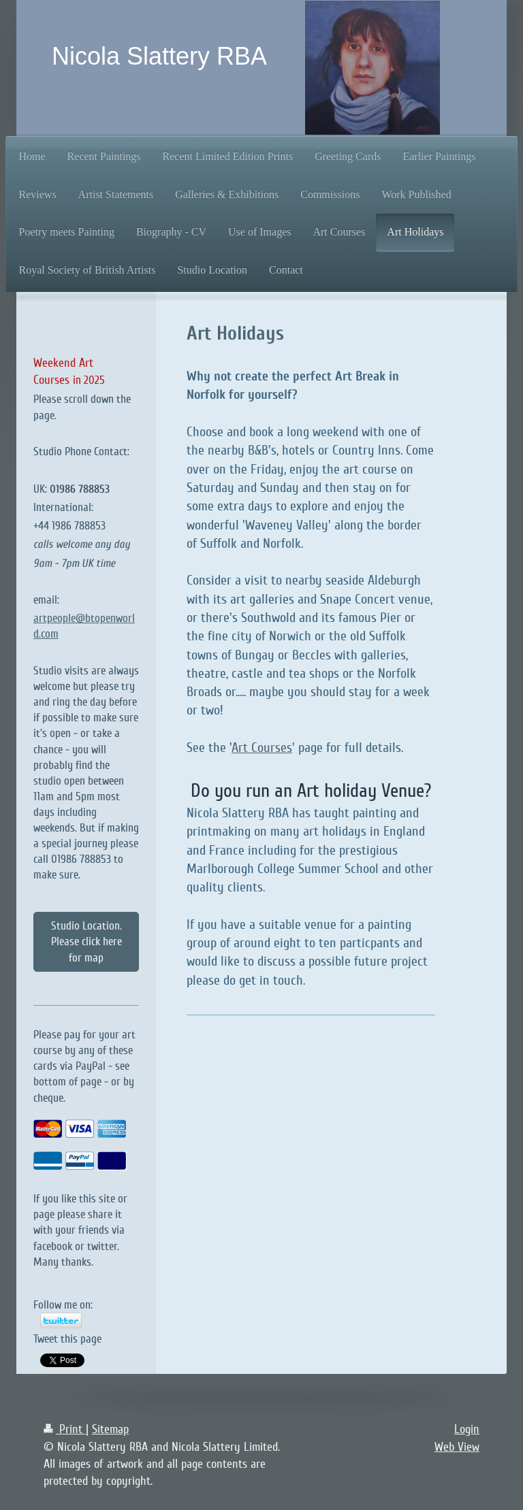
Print (65, 1429)
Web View (456, 1446)
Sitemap (110, 1429)
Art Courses (262, 748)
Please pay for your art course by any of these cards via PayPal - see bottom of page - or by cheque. (84, 1066)
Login (466, 1429)
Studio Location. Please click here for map (86, 941)
